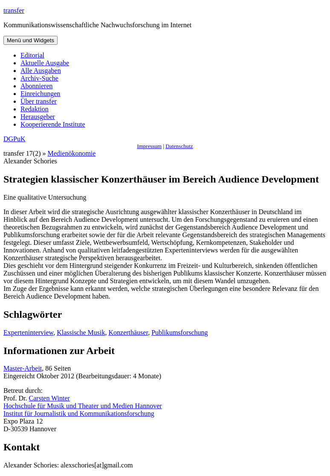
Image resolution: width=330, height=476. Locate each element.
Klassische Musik (81, 332)
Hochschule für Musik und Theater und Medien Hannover (82, 405)
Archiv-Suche (39, 78)
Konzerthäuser (128, 332)
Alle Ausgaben (40, 70)
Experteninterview (28, 332)
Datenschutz (179, 146)
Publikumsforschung (179, 332)
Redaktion (34, 109)
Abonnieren (36, 86)
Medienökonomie (72, 153)
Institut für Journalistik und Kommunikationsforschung (78, 413)
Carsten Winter (49, 398)
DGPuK (14, 138)
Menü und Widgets (30, 40)
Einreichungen (40, 93)
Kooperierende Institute (52, 124)
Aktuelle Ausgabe (44, 63)
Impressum (149, 146)
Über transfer (38, 101)
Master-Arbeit (22, 368)
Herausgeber (37, 116)
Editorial (32, 55)
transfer (13, 10)
